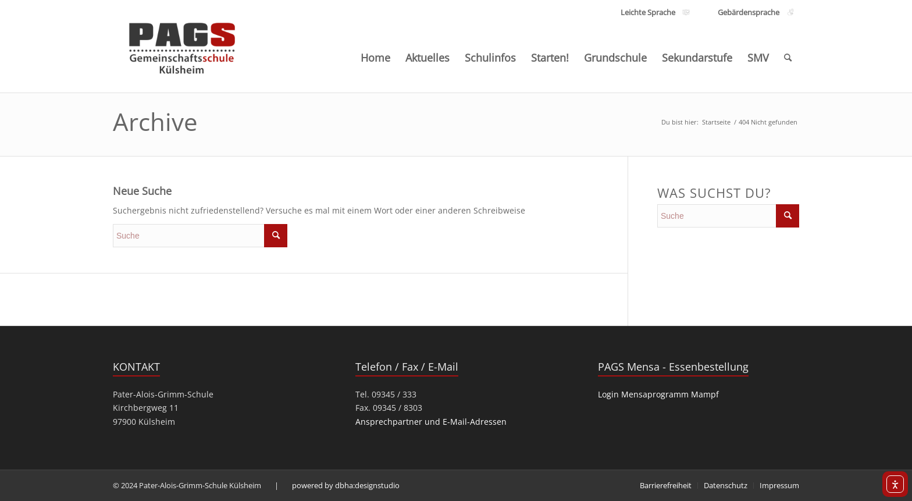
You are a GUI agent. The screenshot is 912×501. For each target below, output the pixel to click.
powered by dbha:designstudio (346, 485)
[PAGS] (182, 45)
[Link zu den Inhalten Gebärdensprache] (748, 12)
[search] (200, 235)
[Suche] (787, 58)
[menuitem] (375, 58)
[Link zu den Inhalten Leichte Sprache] (648, 12)
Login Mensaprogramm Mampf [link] (658, 394)
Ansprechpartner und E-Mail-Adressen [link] (431, 421)
